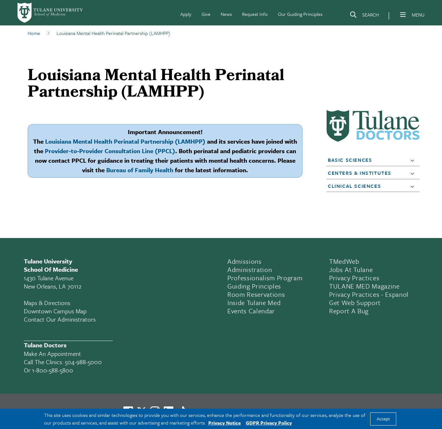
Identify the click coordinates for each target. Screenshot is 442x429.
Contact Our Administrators (60, 319)
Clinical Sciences (354, 185)
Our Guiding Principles (300, 13)
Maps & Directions (47, 302)
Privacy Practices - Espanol (369, 294)
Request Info (255, 13)
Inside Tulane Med (253, 302)
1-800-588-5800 (52, 370)
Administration (249, 269)
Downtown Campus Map (55, 311)
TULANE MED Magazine (364, 286)
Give (206, 13)
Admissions (244, 261)
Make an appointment (52, 353)
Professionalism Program (264, 278)
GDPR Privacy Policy (269, 422)
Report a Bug (349, 311)
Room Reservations (256, 294)
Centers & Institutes (359, 172)
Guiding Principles (254, 286)
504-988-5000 (83, 362)
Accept (383, 419)
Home (34, 33)
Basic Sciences (350, 159)
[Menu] (403, 14)
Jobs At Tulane (351, 269)
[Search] (364, 16)
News (226, 13)
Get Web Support (355, 302)
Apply (185, 13)
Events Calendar (251, 311)
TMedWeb (344, 261)
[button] (414, 160)
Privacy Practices (354, 278)
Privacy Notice (224, 422)
